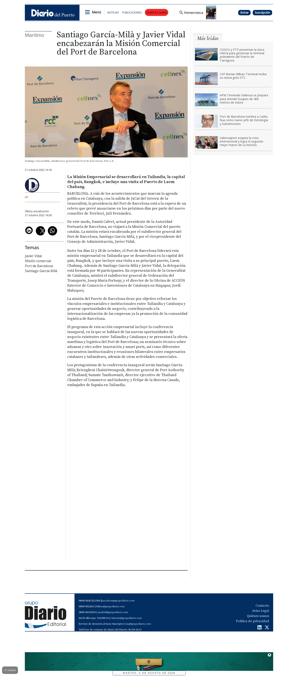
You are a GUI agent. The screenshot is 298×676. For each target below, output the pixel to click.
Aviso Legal (260, 611)
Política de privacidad (252, 621)
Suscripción (262, 12)
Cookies (10, 670)
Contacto (262, 606)
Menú (96, 12)
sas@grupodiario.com (138, 623)
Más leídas (208, 38)
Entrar (244, 12)
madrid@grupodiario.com (113, 612)
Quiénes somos (258, 616)
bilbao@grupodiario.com (110, 606)
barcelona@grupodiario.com (118, 600)
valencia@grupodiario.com (126, 618)
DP (26, 197)
